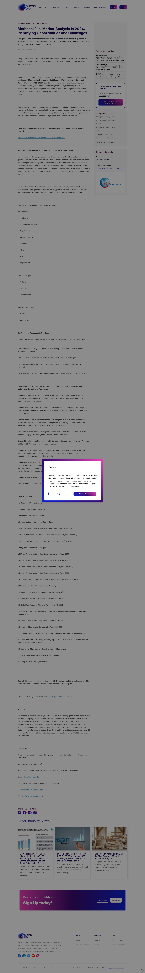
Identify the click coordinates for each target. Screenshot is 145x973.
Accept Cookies (85, 494)
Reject (59, 494)
